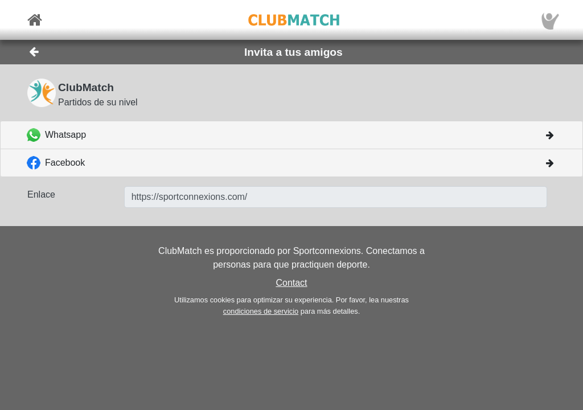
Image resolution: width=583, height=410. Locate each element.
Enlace (41, 194)
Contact (291, 283)
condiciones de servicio (260, 311)
